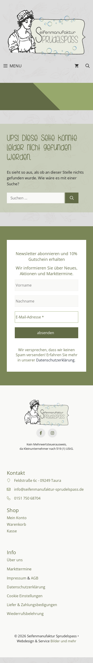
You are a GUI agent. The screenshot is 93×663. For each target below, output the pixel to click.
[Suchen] (71, 198)
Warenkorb (16, 524)
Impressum (16, 578)
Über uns (15, 559)
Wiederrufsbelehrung (25, 613)
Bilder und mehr (63, 641)
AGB (34, 578)
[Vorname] (46, 285)
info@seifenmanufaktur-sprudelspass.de (49, 489)
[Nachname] (46, 301)
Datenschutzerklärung (55, 360)
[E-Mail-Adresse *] (46, 317)
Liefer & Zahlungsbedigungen (32, 604)
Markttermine (19, 569)
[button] (87, 66)
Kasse (12, 530)
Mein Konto (17, 517)
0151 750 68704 (27, 498)
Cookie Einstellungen (25, 595)
